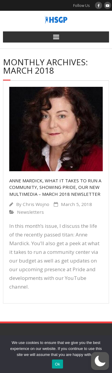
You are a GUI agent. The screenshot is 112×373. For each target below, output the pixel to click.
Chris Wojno (36, 204)
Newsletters (30, 212)
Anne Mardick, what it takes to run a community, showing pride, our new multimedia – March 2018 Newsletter (55, 187)
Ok (57, 364)
